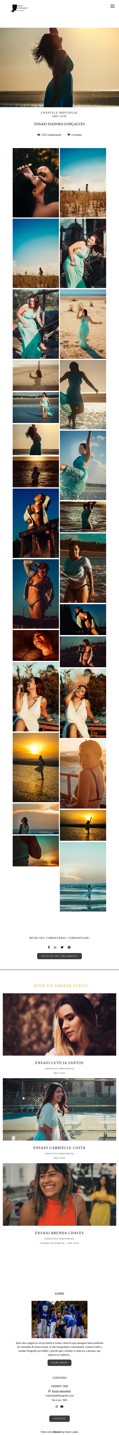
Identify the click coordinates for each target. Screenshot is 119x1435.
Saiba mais (59, 1362)
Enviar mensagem (61, 1391)
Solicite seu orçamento (59, 956)
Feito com (59, 1432)
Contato (59, 1418)
